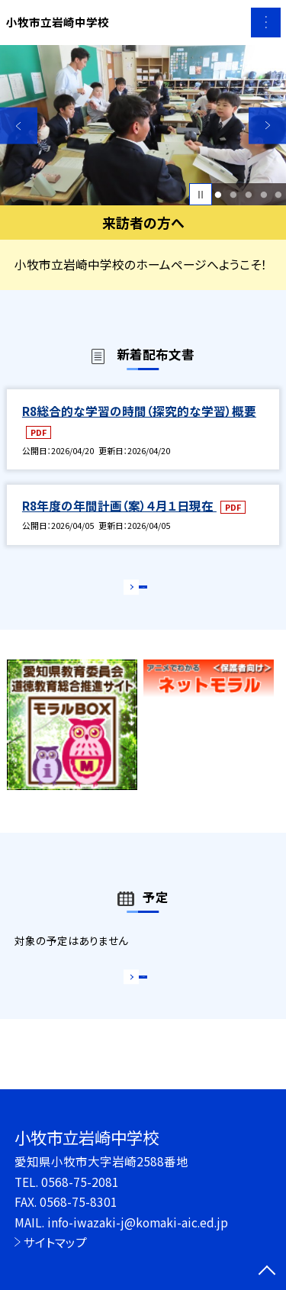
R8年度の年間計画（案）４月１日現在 (119, 505)
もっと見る (135, 591)
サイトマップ (55, 1242)
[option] (143, 125)
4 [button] (263, 194)
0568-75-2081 (80, 1181)
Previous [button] (18, 125)
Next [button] (267, 125)
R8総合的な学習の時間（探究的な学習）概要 (139, 410)
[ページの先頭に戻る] (267, 1271)
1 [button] (218, 194)
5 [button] (278, 194)
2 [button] (233, 194)
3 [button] (248, 194)
